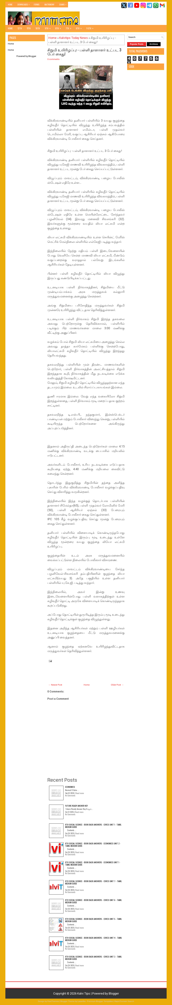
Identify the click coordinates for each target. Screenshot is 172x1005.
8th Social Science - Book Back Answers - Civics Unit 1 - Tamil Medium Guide (93, 825)
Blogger (32, 56)
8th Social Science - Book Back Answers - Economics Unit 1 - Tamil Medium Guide (92, 863)
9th (49, 27)
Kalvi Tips (83, 993)
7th (69, 27)
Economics (70, 786)
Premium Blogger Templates (100, 1001)
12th (20, 28)
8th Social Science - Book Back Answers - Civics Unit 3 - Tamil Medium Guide (93, 957)
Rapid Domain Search (124, 1001)
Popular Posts (136, 44)
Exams (63, 4)
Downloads (24, 4)
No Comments (70, 795)
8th (59, 27)
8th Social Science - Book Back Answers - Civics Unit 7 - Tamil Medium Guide (93, 882)
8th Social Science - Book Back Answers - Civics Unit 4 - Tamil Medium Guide (93, 939)
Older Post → (117, 685)
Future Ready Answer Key (76, 805)
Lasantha (81, 1001)
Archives (153, 44)
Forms (36, 4)
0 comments (53, 59)
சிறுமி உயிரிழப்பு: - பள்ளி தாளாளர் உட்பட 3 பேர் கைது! (84, 52)
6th (80, 27)
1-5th (91, 27)
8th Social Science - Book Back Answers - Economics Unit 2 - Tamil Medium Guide (93, 844)
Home (10, 4)
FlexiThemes (53, 1001)
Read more (80, 793)
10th (38, 28)
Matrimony (49, 4)
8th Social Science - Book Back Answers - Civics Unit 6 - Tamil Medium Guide (93, 901)
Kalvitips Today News (73, 38)
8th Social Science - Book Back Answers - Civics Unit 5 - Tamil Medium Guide (93, 920)
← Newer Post (55, 685)
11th (29, 28)
